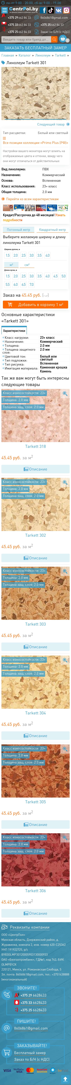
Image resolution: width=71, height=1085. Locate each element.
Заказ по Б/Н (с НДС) (55, 32)
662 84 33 (19, 17)
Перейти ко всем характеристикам (30, 199)
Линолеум (42, 55)
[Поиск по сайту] (54, 39)
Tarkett (60, 55)
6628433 (33, 995)
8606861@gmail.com (54, 17)
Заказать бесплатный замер (35, 47)
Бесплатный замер (30, 1052)
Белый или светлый (53, 133)
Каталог (25, 55)
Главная (7, 55)
